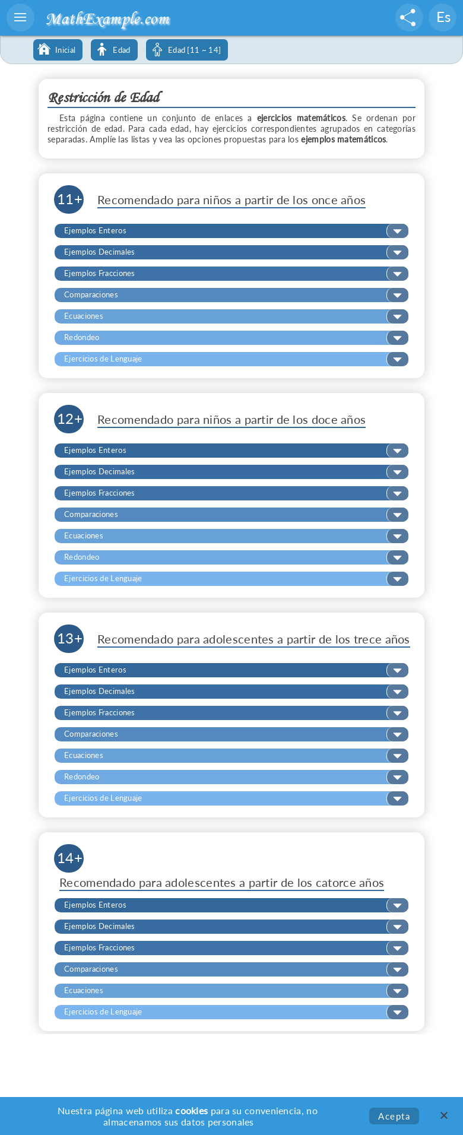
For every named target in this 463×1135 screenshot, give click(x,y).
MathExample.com (107, 18)
